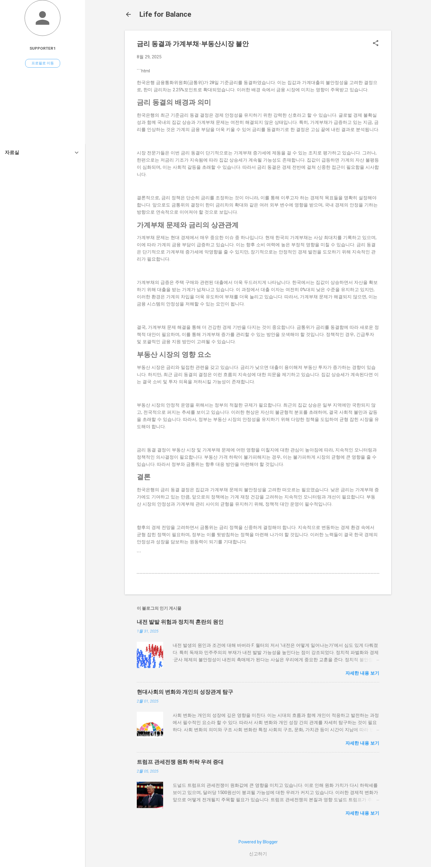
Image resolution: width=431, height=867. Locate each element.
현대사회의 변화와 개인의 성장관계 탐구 (185, 692)
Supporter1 (43, 48)
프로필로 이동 (42, 63)
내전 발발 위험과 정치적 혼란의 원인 (180, 622)
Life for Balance (165, 14)
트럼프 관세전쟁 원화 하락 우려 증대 (180, 762)
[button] (375, 43)
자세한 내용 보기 (362, 673)
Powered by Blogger (258, 842)
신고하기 (258, 854)
